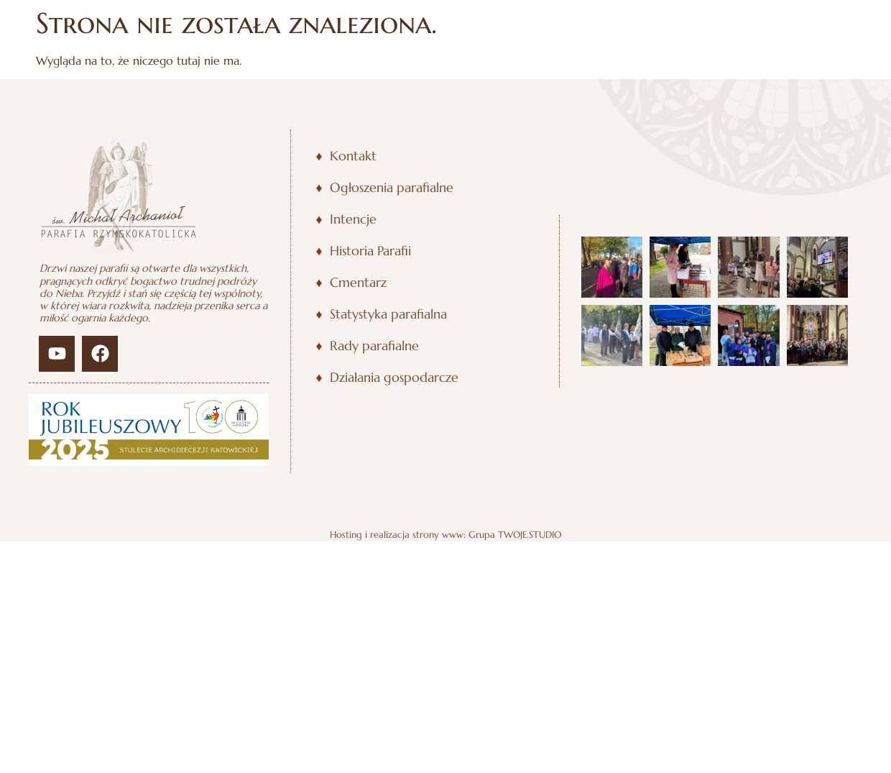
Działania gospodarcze (394, 377)
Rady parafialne (374, 346)
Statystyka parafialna (388, 314)
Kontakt (353, 156)
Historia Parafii (370, 251)
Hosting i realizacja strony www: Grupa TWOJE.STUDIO (445, 535)
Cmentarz (358, 283)
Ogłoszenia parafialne (391, 188)
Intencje (353, 219)
